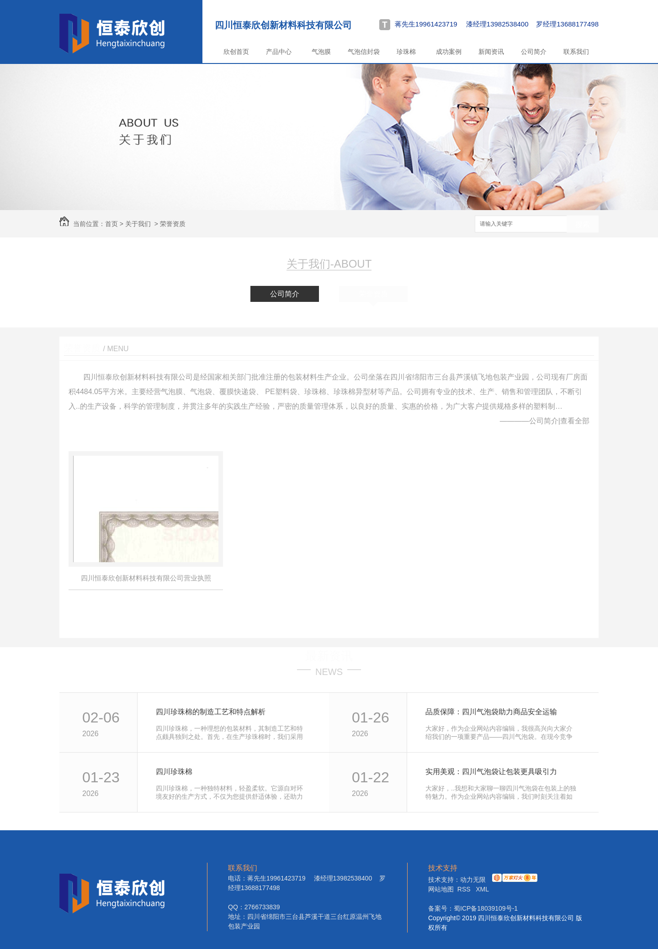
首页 (111, 223)
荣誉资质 (173, 223)
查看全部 (574, 421)
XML (482, 889)
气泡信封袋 (364, 51)
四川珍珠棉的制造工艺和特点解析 (210, 712)
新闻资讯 (491, 51)
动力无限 (473, 879)
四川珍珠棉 (174, 771)
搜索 (582, 224)
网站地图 (441, 889)
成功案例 (449, 51)
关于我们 (138, 223)
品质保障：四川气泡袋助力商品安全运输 (491, 712)
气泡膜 (321, 51)
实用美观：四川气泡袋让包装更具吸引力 (491, 771)
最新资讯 (329, 656)
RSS (464, 889)
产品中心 (279, 51)
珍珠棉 (406, 51)
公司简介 (534, 51)
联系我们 (576, 51)
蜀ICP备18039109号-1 (486, 908)
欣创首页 (236, 51)
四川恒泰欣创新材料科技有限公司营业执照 (146, 578)
